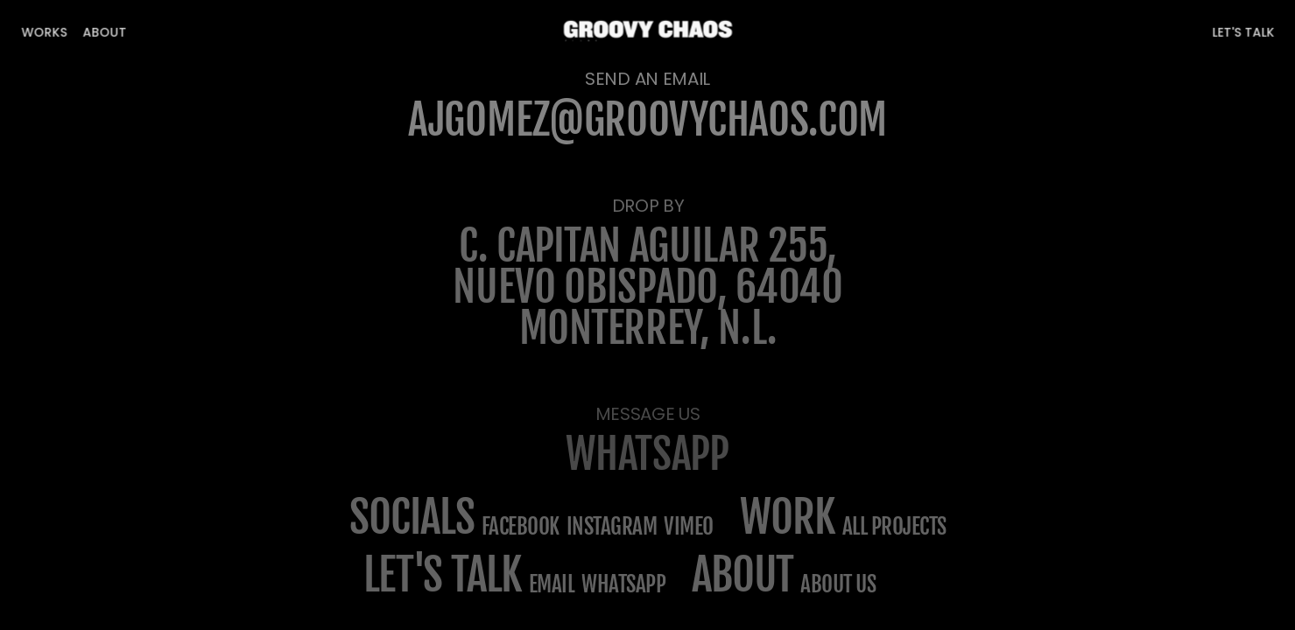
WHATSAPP (647, 454)
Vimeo (689, 526)
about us (838, 584)
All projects (894, 526)
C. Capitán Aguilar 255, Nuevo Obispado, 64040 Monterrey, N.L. (652, 287)
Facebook (521, 526)
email (552, 584)
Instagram (612, 526)
